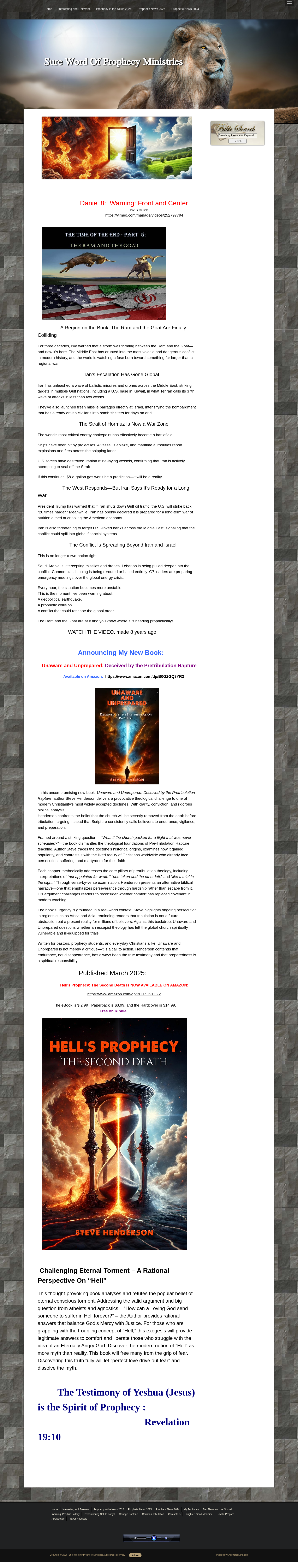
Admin (135, 1555)
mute (136, 1538)
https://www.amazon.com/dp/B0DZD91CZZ (124, 994)
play (155, 1538)
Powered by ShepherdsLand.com (231, 1555)
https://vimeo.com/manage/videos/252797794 (144, 215)
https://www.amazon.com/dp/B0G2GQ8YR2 (144, 676)
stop (169, 1538)
